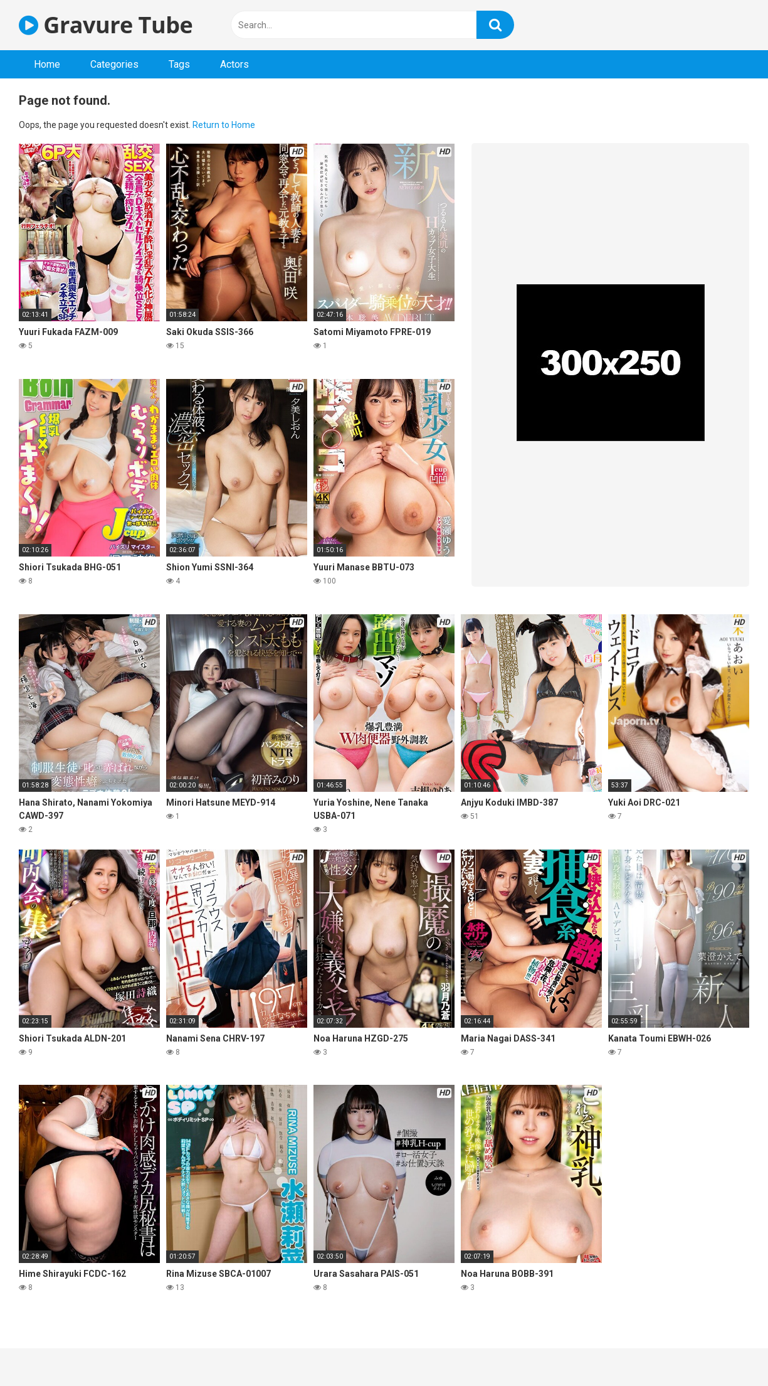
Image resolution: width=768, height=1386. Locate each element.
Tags (179, 64)
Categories (114, 64)
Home (47, 64)
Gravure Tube (105, 24)
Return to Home (223, 125)
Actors (234, 64)
